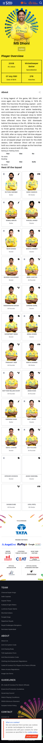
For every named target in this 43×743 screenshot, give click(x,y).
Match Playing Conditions (10, 697)
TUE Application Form (8, 653)
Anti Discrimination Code (10, 657)
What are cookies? (13, 722)
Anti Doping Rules (7, 649)
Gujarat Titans (6, 601)
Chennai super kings (8, 593)
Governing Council (7, 693)
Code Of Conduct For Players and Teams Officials (18, 665)
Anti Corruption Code (8, 645)
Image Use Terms (7, 674)
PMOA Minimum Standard (10, 701)
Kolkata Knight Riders (8, 605)
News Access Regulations (10, 669)
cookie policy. (33, 732)
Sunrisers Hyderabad (8, 629)
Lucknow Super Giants (9, 609)
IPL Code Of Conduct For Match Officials (15, 685)
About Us (4, 641)
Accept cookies (31, 736)
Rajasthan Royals (7, 621)
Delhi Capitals (6, 597)
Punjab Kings (6, 617)
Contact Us (5, 717)
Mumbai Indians (6, 613)
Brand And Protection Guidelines (12, 689)
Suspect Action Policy (9, 705)
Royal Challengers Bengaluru (11, 625)
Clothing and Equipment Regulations (14, 661)
